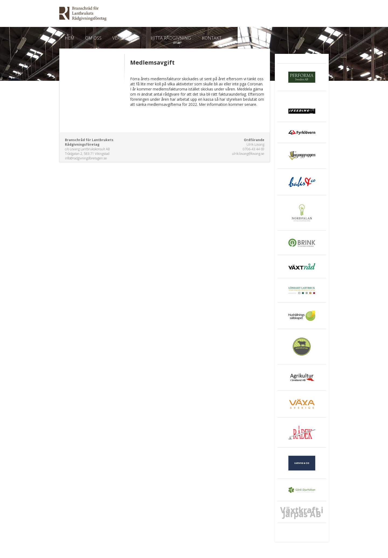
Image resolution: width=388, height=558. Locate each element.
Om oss (93, 38)
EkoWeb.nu (155, 13)
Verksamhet (126, 38)
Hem (69, 38)
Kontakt (211, 38)
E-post (322, 14)
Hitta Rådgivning (171, 38)
